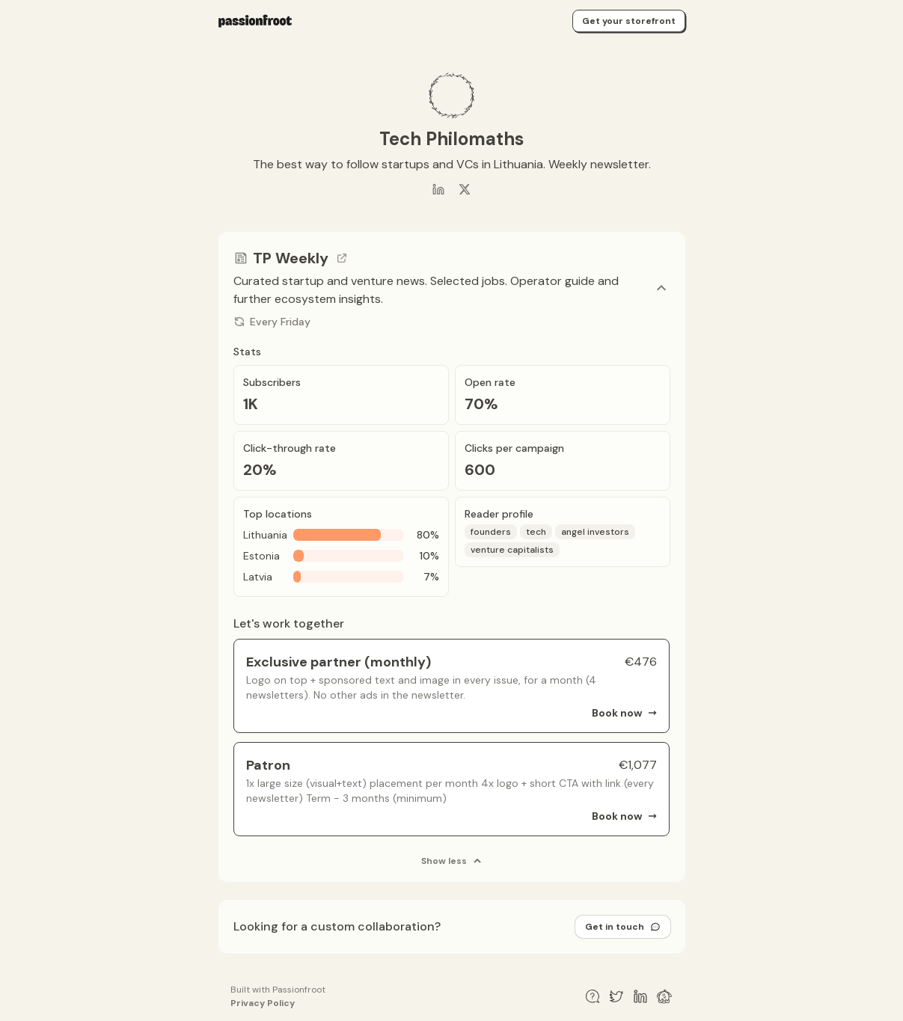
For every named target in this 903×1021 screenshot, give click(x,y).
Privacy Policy (262, 1003)
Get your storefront (629, 21)
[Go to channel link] (341, 258)
